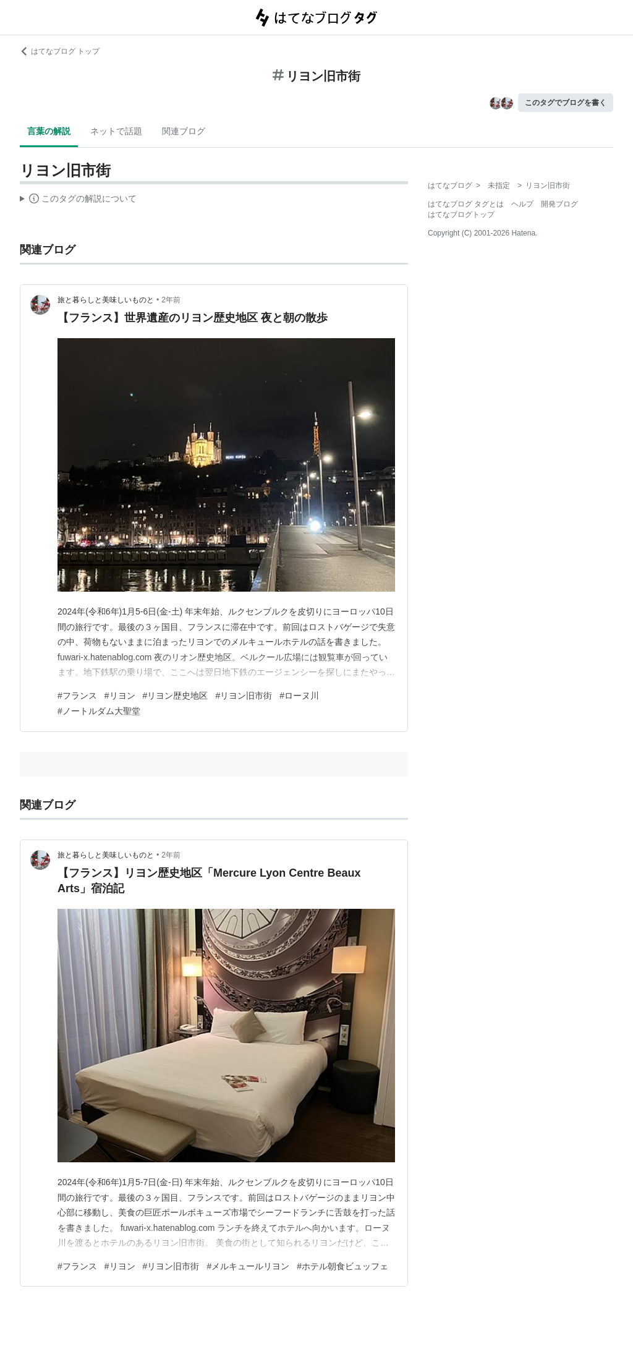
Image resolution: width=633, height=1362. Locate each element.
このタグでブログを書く (565, 102)
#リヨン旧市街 (243, 695)
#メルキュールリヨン (247, 1266)
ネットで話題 (116, 131)
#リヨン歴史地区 (175, 695)
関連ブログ (183, 131)
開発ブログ (559, 204)
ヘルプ (522, 204)
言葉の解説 (48, 131)
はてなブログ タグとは (466, 204)
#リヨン (119, 695)
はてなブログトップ (461, 214)
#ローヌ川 (299, 695)
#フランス (77, 695)
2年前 (171, 300)
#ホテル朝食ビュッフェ (342, 1266)
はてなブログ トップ (60, 51)
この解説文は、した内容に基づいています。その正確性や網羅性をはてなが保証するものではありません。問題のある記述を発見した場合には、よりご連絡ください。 (78, 200)
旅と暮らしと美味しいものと (105, 300)
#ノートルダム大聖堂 (98, 711)
